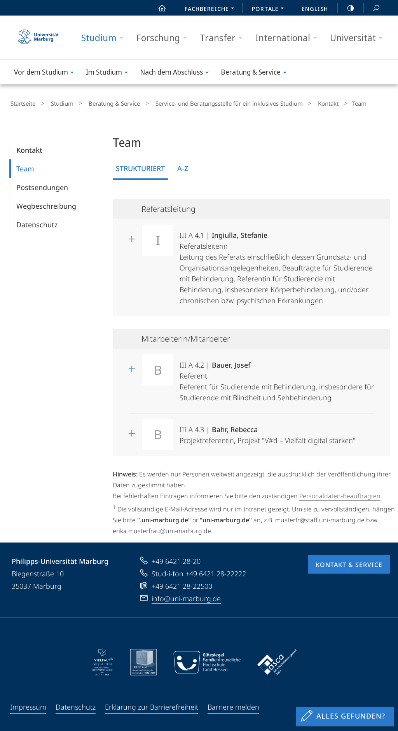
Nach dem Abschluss (177, 73)
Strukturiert (140, 166)
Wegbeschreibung (46, 204)
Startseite (21, 102)
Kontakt (306, 102)
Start (157, 8)
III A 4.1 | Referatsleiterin (276, 263)
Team (25, 166)
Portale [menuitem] (270, 9)
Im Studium (109, 73)
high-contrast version (346, 8)
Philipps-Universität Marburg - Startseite (38, 37)
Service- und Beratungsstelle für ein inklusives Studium (212, 102)
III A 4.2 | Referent (277, 376)
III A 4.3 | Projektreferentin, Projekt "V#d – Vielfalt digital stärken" (268, 430)
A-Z (182, 166)
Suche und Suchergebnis (372, 8)
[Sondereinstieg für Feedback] (345, 716)
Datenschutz (37, 222)
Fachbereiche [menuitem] (211, 9)
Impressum (28, 704)
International (288, 38)
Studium (104, 38)
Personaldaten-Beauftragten (340, 494)
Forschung (164, 38)
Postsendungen (42, 185)
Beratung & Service (256, 73)
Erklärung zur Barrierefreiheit (151, 704)
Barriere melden (233, 704)
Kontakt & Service (349, 562)
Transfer (223, 38)
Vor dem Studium (46, 73)
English (315, 8)
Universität (359, 38)
